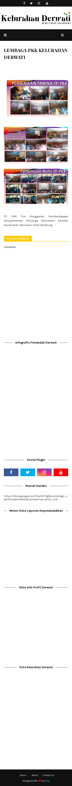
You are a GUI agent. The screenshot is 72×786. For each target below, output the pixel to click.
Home (23, 775)
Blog (47, 780)
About (35, 775)
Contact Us (48, 775)
